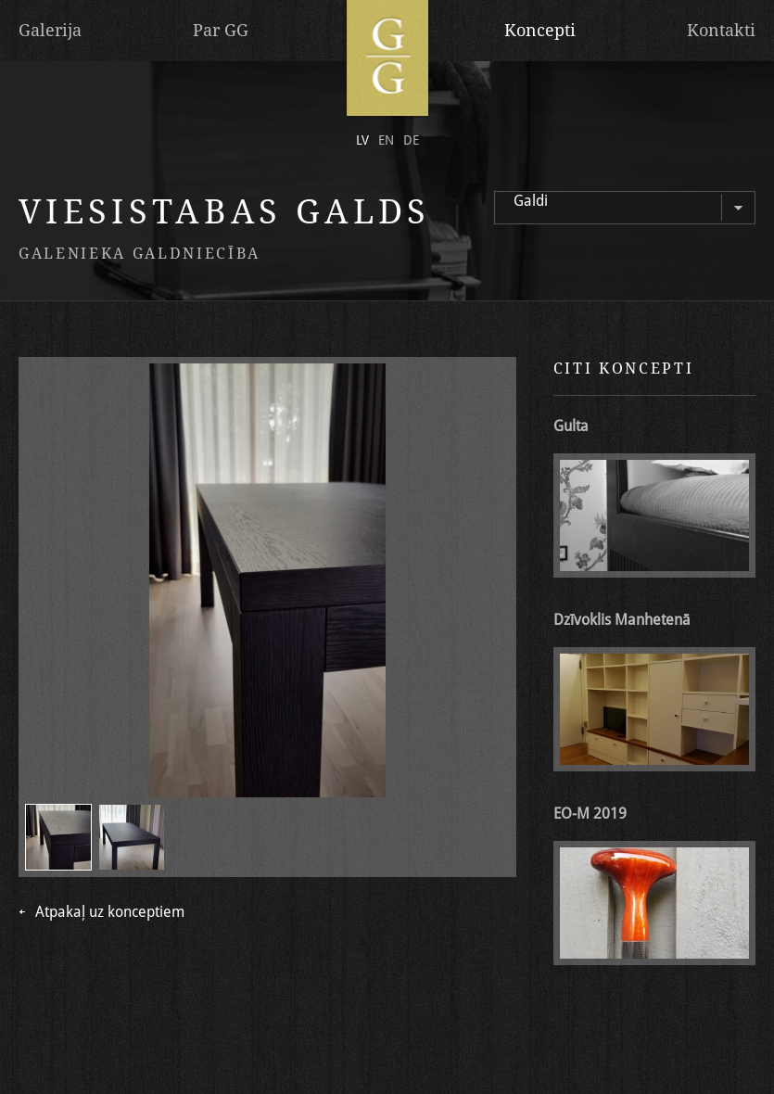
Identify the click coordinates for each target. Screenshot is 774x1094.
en (386, 140)
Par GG (220, 30)
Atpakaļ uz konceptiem (109, 912)
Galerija (50, 30)
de (411, 140)
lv (362, 140)
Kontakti (721, 30)
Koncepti (540, 30)
